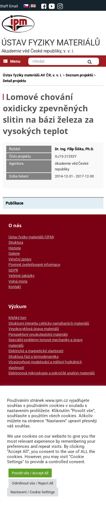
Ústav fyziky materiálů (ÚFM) (31, 237)
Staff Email (9, 6)
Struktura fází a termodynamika (33, 356)
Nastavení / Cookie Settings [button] (32, 492)
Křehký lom (17, 318)
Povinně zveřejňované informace (34, 264)
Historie (14, 248)
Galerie (14, 253)
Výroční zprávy (19, 259)
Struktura (15, 242)
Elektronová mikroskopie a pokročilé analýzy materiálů (51, 373)
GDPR (13, 270)
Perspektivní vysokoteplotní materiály (38, 334)
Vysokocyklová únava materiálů (33, 329)
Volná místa (17, 281)
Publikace (14, 203)
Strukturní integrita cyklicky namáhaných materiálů (48, 323)
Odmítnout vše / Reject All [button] (32, 483)
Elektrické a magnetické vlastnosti (35, 351)
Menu (11, 61)
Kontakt (14, 287)
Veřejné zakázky (21, 275)
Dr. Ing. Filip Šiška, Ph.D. (74, 149)
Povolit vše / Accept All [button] (30, 473)
